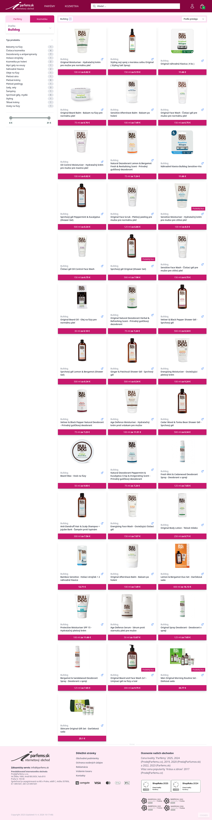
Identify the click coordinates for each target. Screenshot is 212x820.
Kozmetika (72, 6)
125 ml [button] (132, 226)
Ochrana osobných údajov (89, 762)
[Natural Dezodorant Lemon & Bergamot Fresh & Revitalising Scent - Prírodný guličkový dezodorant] (132, 142)
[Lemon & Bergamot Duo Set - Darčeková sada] (182, 555)
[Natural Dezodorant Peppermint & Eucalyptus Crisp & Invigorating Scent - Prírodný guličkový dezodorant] (132, 451)
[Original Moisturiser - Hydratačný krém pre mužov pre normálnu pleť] (82, 41)
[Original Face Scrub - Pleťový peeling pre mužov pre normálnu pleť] (132, 195)
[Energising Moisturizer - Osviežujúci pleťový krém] (182, 350)
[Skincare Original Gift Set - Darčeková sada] (82, 707)
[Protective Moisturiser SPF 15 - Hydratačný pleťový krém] (82, 606)
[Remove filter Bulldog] (70, 19)
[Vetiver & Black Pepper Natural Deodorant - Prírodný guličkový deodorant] (82, 401)
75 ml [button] (82, 122)
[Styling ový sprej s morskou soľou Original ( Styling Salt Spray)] (132, 41)
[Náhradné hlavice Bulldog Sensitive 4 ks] (182, 142)
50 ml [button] (82, 485)
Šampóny (30, 91)
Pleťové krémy (30, 80)
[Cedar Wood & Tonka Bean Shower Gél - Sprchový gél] (182, 401)
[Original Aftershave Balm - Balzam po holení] (132, 555)
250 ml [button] (182, 536)
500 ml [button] (82, 226)
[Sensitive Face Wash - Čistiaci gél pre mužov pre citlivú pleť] (182, 246)
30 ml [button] (82, 330)
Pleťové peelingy (30, 83)
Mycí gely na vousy (30, 65)
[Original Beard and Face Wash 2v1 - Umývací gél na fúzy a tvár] (132, 656)
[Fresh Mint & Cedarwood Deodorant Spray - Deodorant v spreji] (182, 451)
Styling (30, 98)
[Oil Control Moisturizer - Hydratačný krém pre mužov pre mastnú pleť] (82, 142)
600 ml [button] (182, 586)
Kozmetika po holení (30, 61)
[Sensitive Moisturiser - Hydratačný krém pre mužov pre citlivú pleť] (182, 195)
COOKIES (204, 815)
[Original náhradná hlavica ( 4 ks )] (182, 41)
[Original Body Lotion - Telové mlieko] (182, 505)
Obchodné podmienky (87, 758)
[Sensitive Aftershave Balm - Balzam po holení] (132, 91)
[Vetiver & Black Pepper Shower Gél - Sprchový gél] (182, 296)
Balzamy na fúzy (30, 46)
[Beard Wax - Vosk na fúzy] (82, 451)
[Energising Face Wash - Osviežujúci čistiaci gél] (132, 505)
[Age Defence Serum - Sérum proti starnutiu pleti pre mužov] (132, 606)
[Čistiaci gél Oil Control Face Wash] (82, 246)
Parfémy (49, 6)
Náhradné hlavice (30, 69)
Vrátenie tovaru (84, 771)
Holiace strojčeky (30, 57)
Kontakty (80, 775)
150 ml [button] (132, 72)
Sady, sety (30, 87)
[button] (182, 72)
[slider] (10, 117)
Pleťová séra (30, 76)
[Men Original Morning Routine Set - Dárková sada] (182, 656)
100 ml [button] (82, 72)
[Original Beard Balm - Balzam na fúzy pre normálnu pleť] (82, 91)
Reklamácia (82, 766)
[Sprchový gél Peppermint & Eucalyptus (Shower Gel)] (82, 195)
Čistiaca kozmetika (30, 50)
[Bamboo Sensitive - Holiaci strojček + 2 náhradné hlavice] (82, 555)
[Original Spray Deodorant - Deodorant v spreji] (182, 606)
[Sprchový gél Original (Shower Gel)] (132, 246)
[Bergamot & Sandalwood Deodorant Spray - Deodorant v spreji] (82, 656)
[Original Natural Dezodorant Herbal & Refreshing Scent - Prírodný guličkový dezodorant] (132, 296)
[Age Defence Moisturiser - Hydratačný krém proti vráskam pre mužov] (132, 401)
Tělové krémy (30, 102)
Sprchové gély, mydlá (30, 94)
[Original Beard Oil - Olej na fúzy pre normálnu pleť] (82, 296)
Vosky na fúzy (30, 106)
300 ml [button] (82, 536)
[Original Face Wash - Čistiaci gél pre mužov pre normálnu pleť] (182, 91)
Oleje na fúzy (30, 72)
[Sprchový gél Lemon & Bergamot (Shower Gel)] (82, 350)
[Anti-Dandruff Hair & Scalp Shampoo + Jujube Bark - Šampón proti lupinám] (82, 505)
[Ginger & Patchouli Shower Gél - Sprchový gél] (132, 350)
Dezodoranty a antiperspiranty (30, 54)
